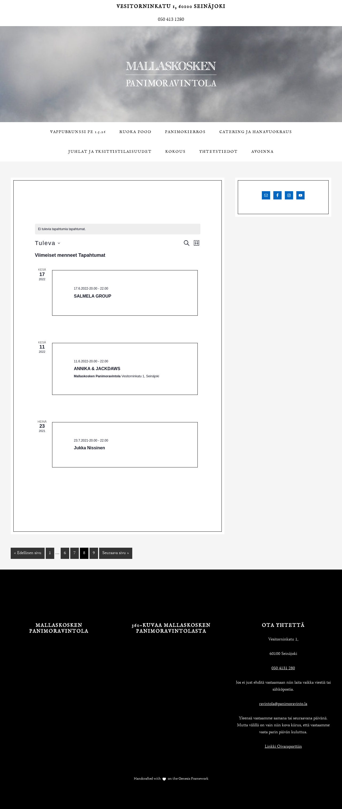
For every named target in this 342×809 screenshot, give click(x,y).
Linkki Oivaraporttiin (283, 746)
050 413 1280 (171, 20)
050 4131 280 (283, 668)
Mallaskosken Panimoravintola (171, 74)
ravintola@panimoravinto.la (283, 704)
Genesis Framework (193, 779)
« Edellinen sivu (27, 553)
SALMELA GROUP (92, 296)
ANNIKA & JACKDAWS (97, 368)
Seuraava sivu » (115, 553)
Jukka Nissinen (89, 448)
